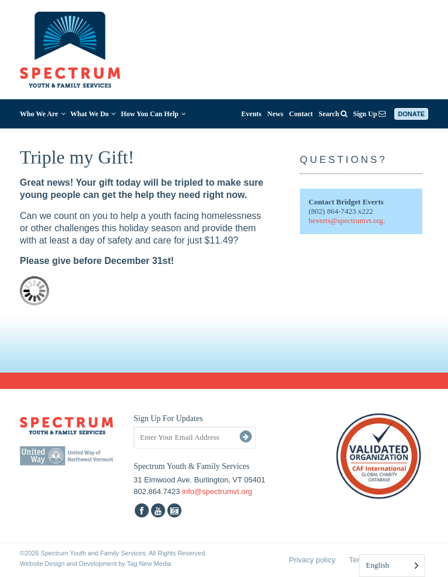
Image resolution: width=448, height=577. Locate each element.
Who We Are (43, 114)
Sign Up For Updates (168, 418)
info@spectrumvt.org (217, 491)
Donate (411, 113)
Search (332, 114)
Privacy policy (312, 559)
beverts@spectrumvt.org (346, 220)
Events (252, 114)
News (275, 114)
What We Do (94, 114)
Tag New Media (149, 563)
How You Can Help (153, 114)
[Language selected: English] (392, 565)
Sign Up (369, 114)
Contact (301, 114)
